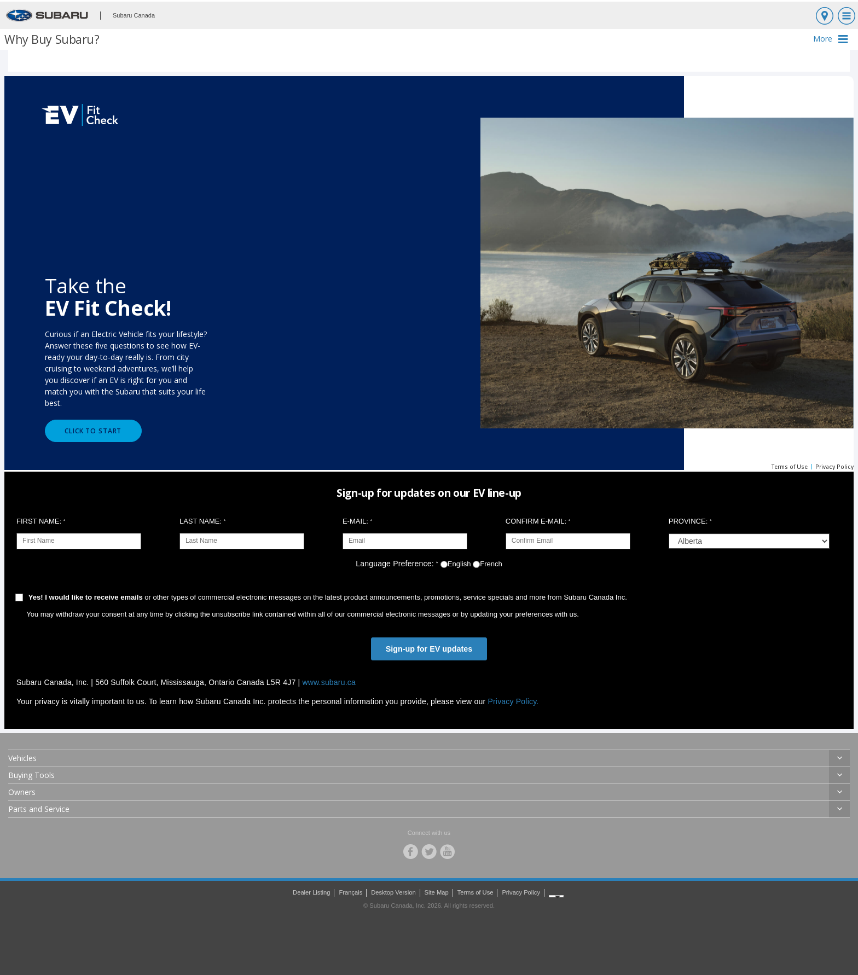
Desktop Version (393, 892)
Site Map (437, 892)
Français (350, 892)
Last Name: (202, 521)
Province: (690, 521)
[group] (749, 541)
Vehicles (22, 758)
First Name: (40, 521)
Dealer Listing (311, 892)
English (455, 564)
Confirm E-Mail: (538, 521)
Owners (22, 792)
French (487, 564)
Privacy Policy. (513, 701)
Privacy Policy (521, 892)
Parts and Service (38, 809)
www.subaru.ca (329, 682)
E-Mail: (357, 521)
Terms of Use (475, 892)
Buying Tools (31, 775)
